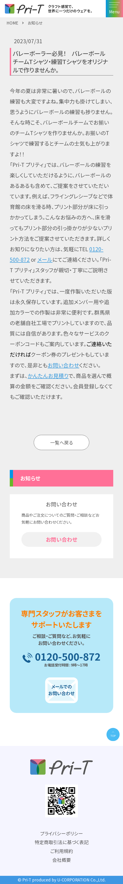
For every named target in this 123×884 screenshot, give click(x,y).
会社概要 (61, 859)
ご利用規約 (61, 851)
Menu (114, 8)
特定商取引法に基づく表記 (62, 842)
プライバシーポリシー (61, 833)
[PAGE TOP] (113, 734)
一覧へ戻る (61, 442)
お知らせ (35, 23)
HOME (12, 23)
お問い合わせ (61, 539)
